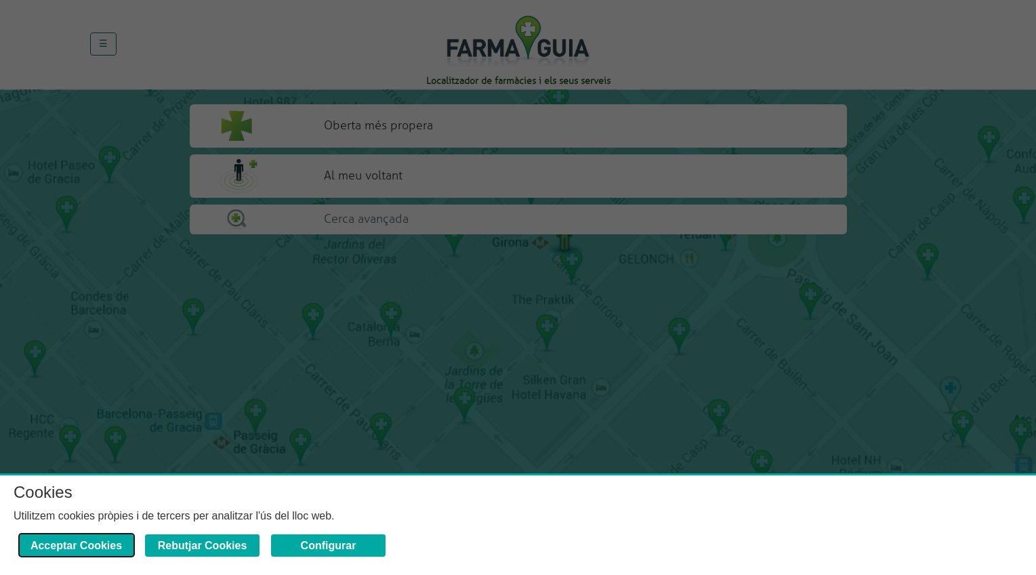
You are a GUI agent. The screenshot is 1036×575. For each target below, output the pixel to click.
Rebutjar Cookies (202, 545)
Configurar (328, 545)
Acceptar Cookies (76, 545)
